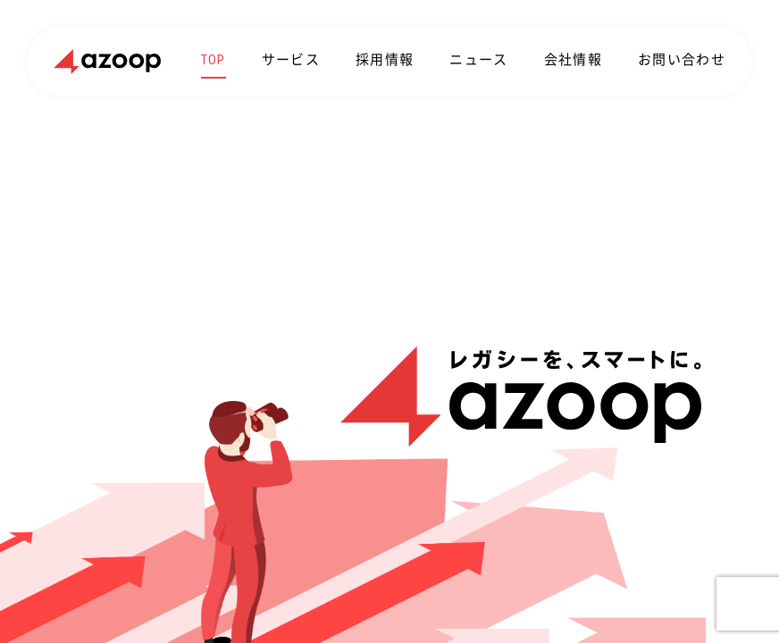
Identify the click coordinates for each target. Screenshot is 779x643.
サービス (291, 60)
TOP (213, 60)
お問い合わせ (681, 60)
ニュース (478, 60)
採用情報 (385, 60)
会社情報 (573, 60)
